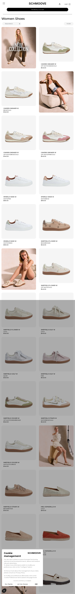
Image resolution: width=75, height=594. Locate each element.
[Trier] (11, 23)
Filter (69, 23)
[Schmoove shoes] (37, 3)
